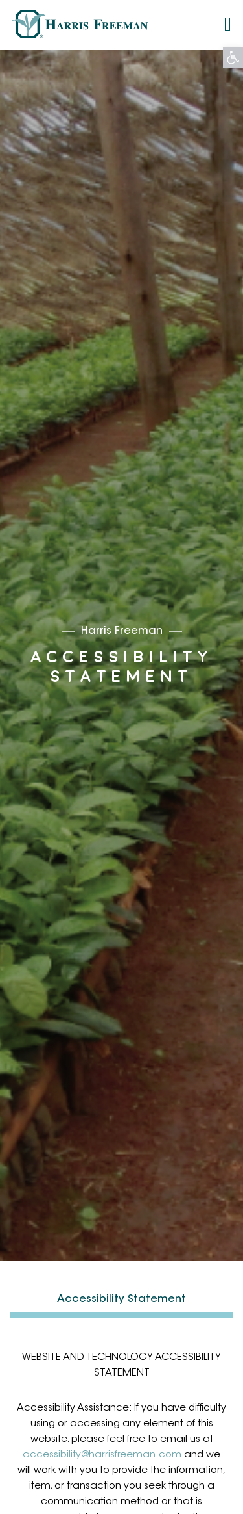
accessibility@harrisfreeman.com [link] (102, 1455)
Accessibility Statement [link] (121, 1299)
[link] (233, 57)
